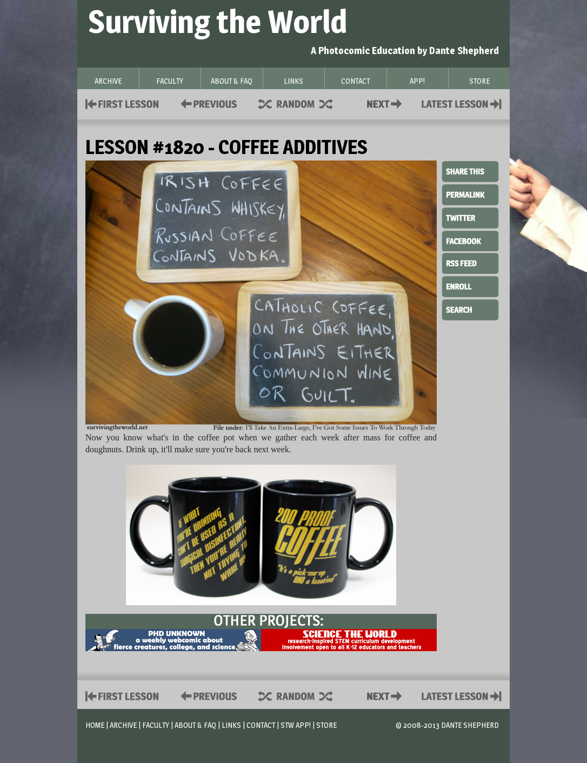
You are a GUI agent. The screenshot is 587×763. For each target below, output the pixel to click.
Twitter (470, 217)
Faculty (155, 724)
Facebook (470, 240)
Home (94, 724)
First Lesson (122, 103)
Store (326, 724)
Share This (470, 171)
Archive (123, 724)
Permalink (470, 194)
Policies (207, 103)
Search (470, 308)
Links (231, 724)
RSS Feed (470, 262)
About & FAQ (195, 724)
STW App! (296, 724)
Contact (386, 103)
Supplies (302, 103)
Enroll (470, 285)
